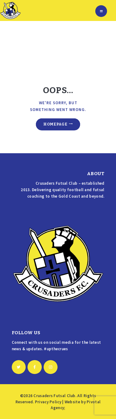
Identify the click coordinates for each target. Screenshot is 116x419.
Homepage (55, 124)
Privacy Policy (48, 402)
